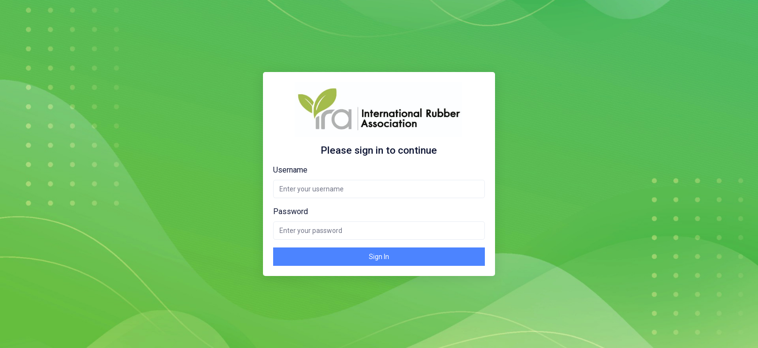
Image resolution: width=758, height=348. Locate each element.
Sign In (379, 257)
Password (290, 211)
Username (290, 169)
